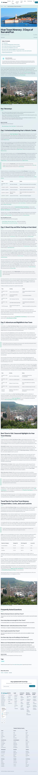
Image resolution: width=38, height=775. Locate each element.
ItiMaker (4, 2)
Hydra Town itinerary (7, 204)
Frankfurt (2, 766)
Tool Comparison (28, 714)
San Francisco (3, 747)
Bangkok (27, 751)
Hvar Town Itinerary (16, 398)
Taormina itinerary (26, 215)
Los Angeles (3, 743)
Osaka (2, 735)
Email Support (22, 697)
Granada (27, 747)
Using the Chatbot (34, 697)
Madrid (27, 743)
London (14, 741)
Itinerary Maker (17, 2)
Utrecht (2, 755)
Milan (26, 733)
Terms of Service (16, 696)
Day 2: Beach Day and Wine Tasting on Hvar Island (11, 46)
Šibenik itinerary (3, 150)
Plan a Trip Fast (28, 697)
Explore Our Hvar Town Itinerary (17, 568)
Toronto (14, 760)
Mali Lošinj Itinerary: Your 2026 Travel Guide (10, 222)
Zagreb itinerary (20, 149)
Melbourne (15, 752)
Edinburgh (15, 743)
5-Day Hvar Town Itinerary (27, 490)
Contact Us (16, 706)
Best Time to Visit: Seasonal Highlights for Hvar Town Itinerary (13, 49)
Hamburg (2, 763)
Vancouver (15, 762)
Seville (27, 744)
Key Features (34, 703)
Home (2, 6)
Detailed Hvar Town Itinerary (21, 316)
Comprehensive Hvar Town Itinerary (22, 206)
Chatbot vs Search (34, 709)
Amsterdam (3, 751)
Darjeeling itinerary (11, 247)
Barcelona (27, 741)
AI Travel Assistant (22, 709)
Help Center (21, 703)
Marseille (14, 735)
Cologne (2, 764)
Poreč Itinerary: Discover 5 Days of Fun (9, 221)
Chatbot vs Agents (34, 700)
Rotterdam (3, 752)
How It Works (13, 2)
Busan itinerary (20, 255)
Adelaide (14, 756)
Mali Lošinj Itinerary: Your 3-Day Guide (9, 126)
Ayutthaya (27, 755)
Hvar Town (3, 104)
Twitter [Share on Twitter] (2, 672)
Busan (27, 762)
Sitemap (16, 708)
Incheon (27, 766)
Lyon (14, 733)
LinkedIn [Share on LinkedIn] (10, 672)
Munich (2, 762)
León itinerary (12, 236)
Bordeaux (15, 737)
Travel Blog (21, 2)
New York (2, 741)
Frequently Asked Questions (7, 52)
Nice (14, 736)
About (25, 1)
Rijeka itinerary (6, 139)
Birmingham (15, 747)
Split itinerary (21, 166)
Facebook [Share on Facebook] (6, 672)
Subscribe (32, 686)
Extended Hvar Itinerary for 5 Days (9, 569)
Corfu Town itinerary (8, 215)
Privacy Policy (15, 698)
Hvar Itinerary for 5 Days (12, 318)
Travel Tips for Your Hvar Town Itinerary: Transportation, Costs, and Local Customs (17, 50)
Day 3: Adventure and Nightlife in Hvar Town (10, 47)
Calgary (14, 764)
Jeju (26, 763)
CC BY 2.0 (7, 104)
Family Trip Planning (28, 700)
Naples (27, 737)
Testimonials (29, 1)
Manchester (15, 744)
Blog (5, 6)
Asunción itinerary (4, 257)
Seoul (27, 760)
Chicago (2, 744)
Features (9, 1)
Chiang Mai (27, 752)
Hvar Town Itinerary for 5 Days (11, 399)
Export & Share (28, 707)
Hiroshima (3, 736)
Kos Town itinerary (22, 202)
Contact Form (22, 700)
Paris (14, 732)
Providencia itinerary (32, 266)
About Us (9, 703)
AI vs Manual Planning (28, 710)
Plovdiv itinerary (30, 236)
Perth (14, 755)
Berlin (2, 760)
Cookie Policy (15, 701)
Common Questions (34, 706)
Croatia (2, 661)
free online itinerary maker (17, 664)
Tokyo (2, 732)
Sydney (14, 751)
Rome (27, 732)
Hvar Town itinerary (27, 72)
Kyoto (2, 733)
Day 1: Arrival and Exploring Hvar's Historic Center (10, 44)
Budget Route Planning (28, 703)
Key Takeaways (5, 42)
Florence (27, 735)
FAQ (34, 1)
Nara (2, 737)
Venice (27, 736)
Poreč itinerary (22, 74)
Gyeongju (27, 764)
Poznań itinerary (27, 246)
